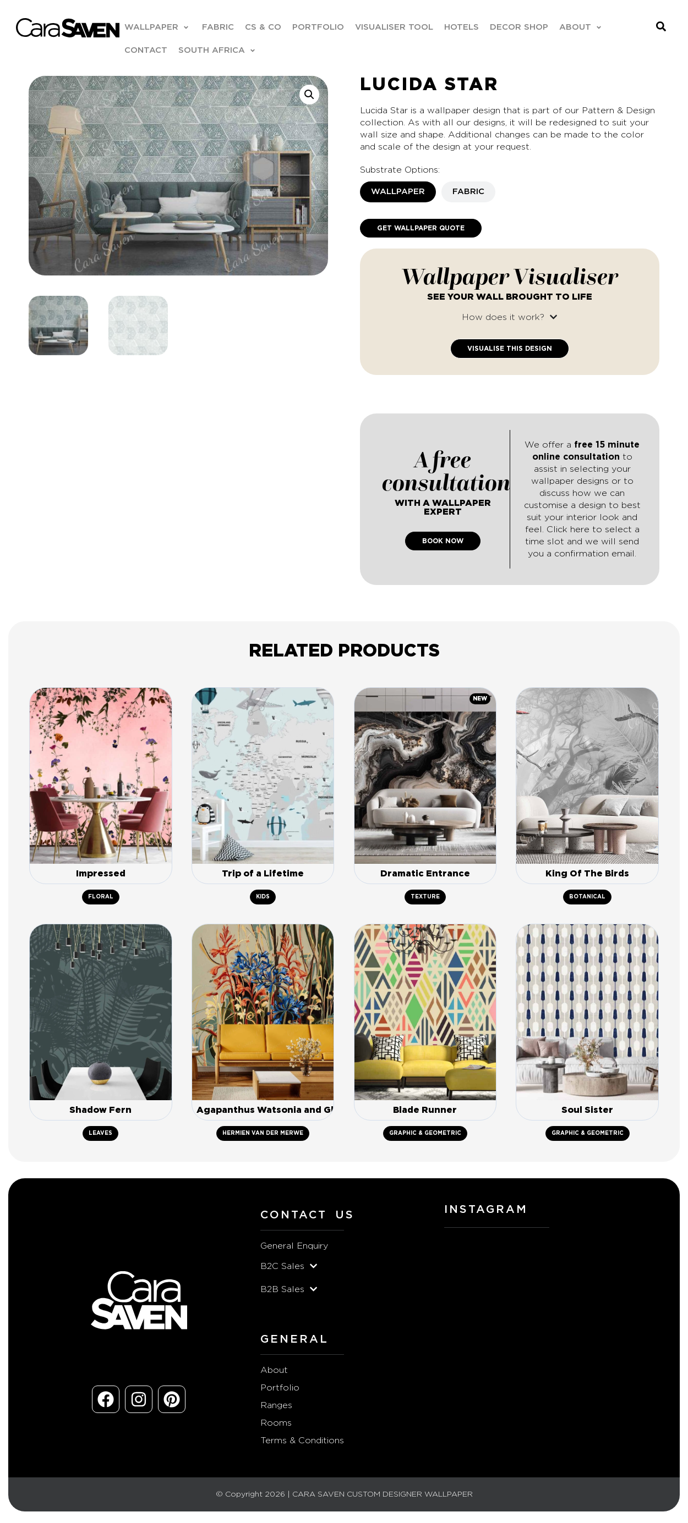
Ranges (276, 1408)
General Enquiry (294, 1248)
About (274, 1373)
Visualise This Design (509, 349)
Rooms (276, 1425)
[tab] (398, 192)
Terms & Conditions (302, 1443)
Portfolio (279, 1390)
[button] (158, 28)
